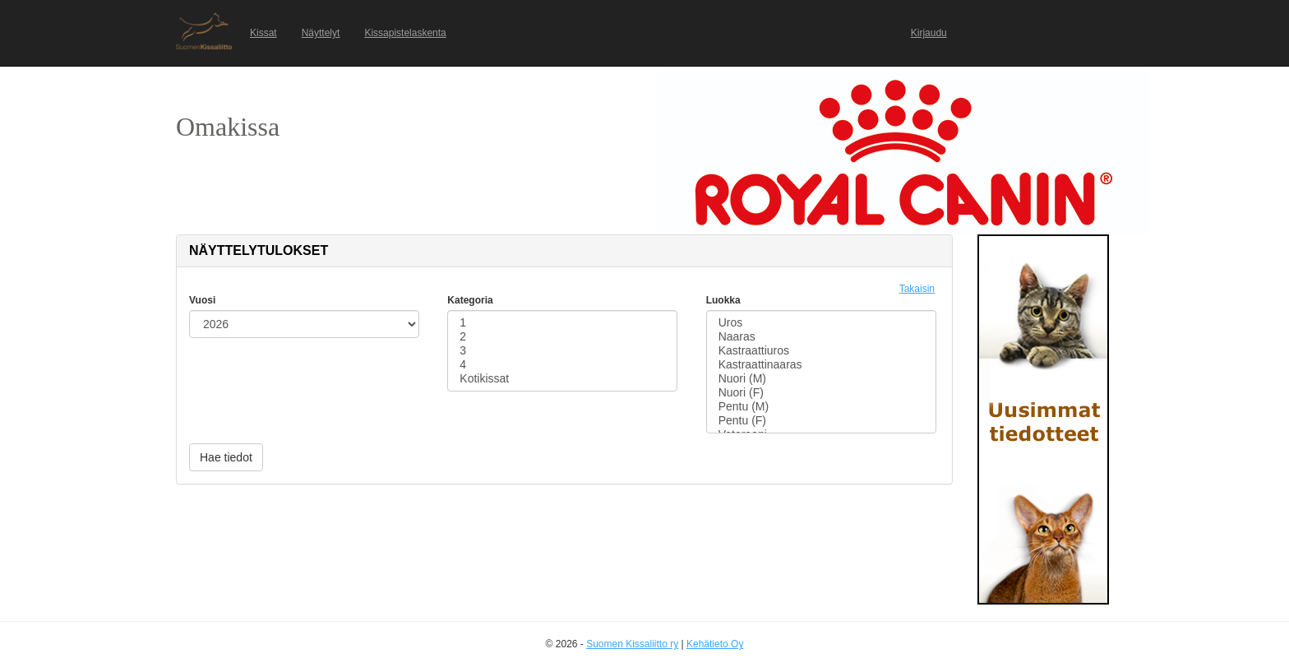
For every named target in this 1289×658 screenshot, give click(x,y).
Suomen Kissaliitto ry (632, 644)
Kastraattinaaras (821, 365)
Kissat (263, 33)
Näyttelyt (321, 33)
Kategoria (469, 300)
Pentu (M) (821, 407)
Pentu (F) (821, 421)
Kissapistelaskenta (405, 33)
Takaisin (917, 288)
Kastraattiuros (821, 351)
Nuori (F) (821, 393)
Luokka (723, 300)
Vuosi (202, 300)
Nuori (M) (821, 379)
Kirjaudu (929, 33)
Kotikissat (562, 379)
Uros (821, 323)
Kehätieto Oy (714, 644)
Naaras (821, 337)
